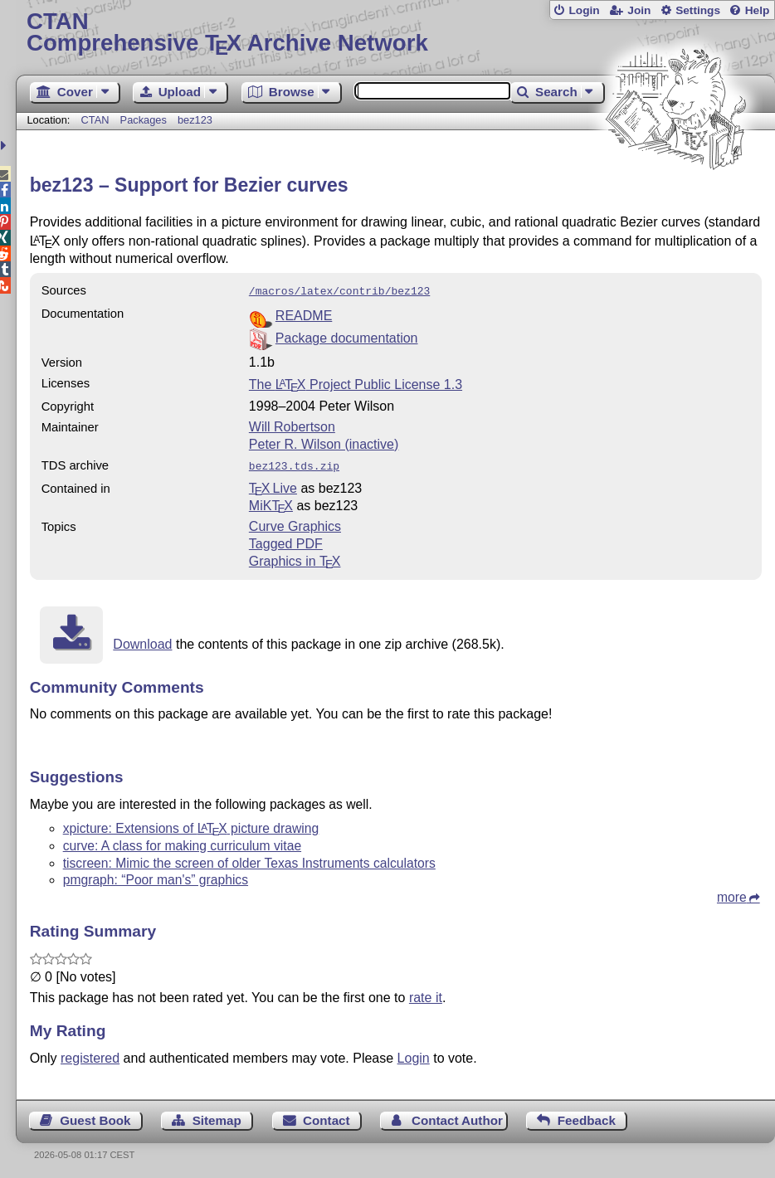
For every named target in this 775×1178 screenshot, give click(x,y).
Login (583, 10)
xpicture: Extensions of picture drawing (191, 825)
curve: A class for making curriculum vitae (182, 842)
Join (639, 10)
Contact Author (457, 1117)
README (303, 314)
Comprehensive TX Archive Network (395, 33)
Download (142, 641)
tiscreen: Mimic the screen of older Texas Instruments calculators (249, 860)
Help (757, 10)
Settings (697, 10)
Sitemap (217, 1117)
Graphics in (295, 558)
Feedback (587, 1117)
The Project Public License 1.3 (355, 383)
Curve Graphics (295, 523)
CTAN (95, 120)
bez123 (195, 120)
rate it (425, 994)
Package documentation (346, 336)
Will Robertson (292, 425)
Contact (326, 1117)
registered (90, 1055)
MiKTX (271, 502)
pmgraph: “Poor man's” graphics (155, 876)
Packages (145, 120)
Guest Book (95, 1117)
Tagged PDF (286, 540)
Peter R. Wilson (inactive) (324, 443)
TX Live (273, 485)
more (732, 894)
